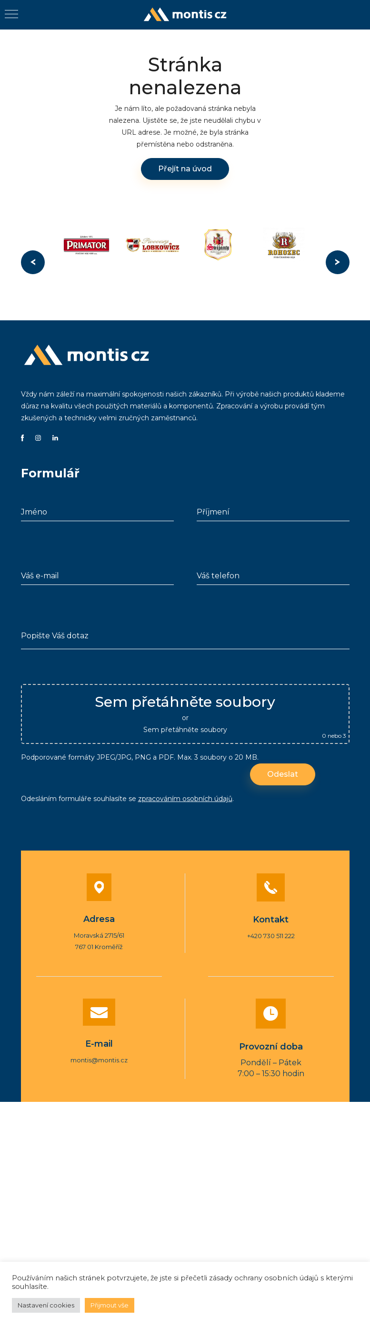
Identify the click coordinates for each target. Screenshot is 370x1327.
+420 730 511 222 (271, 936)
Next (338, 262)
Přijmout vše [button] (109, 1305)
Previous (33, 262)
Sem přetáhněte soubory (185, 729)
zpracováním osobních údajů (185, 798)
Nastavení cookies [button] (46, 1305)
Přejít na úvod (185, 168)
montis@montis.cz (99, 1060)
